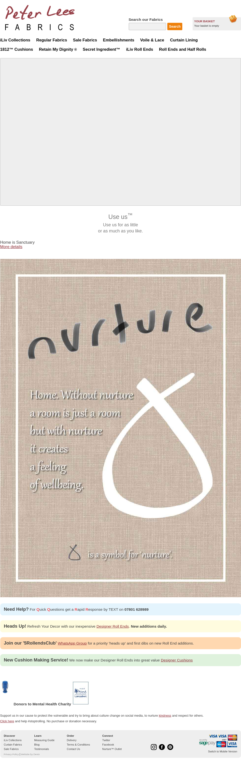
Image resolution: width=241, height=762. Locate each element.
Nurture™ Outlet (112, 749)
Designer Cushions (177, 660)
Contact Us (73, 749)
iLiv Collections (13, 740)
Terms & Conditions (78, 744)
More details (11, 246)
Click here (7, 721)
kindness (165, 715)
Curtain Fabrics (13, 744)
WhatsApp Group (72, 643)
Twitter (106, 740)
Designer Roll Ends (113, 626)
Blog (37, 744)
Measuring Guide (44, 740)
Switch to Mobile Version (222, 751)
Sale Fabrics (11, 749)
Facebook (108, 744)
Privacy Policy (11, 754)
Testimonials (41, 749)
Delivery (71, 740)
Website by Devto (30, 754)
